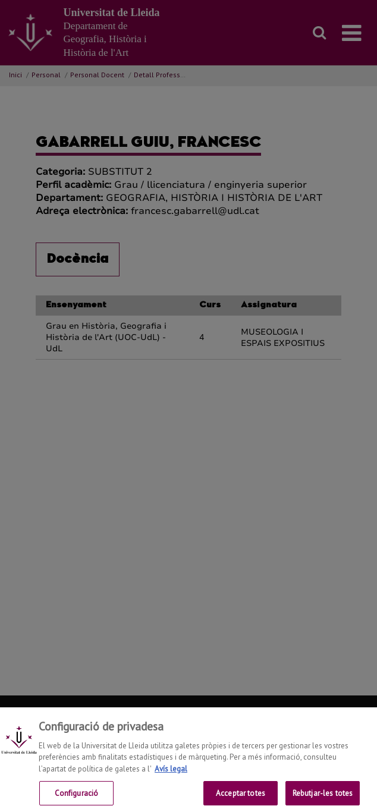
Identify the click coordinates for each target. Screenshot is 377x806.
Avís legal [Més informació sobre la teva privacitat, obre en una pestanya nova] (171, 773)
